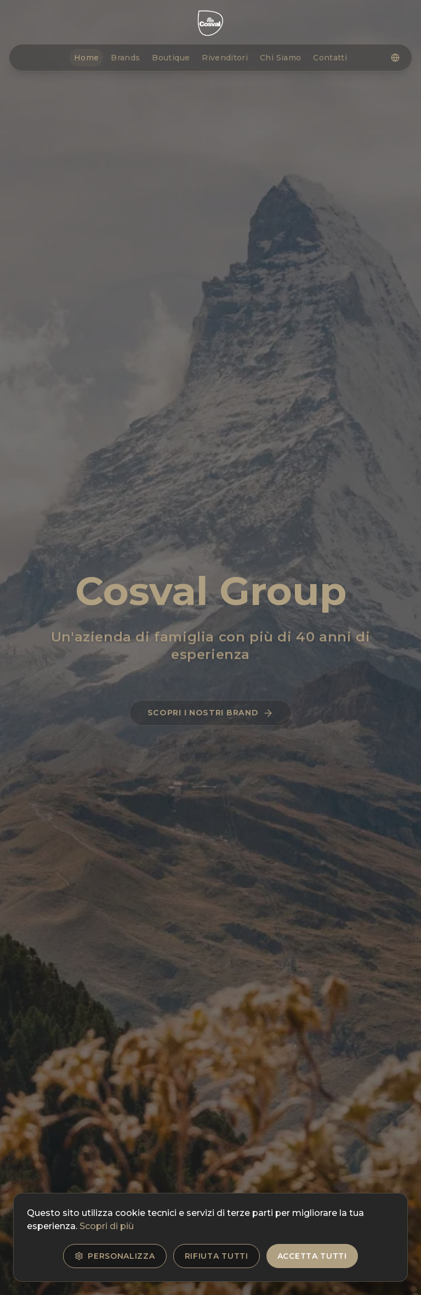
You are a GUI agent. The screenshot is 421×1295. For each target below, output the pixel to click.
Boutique (171, 58)
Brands (125, 58)
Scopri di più (106, 1226)
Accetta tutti (312, 1256)
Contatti (330, 58)
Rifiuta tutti (216, 1256)
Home (86, 58)
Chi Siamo (280, 58)
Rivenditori (225, 58)
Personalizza (115, 1256)
